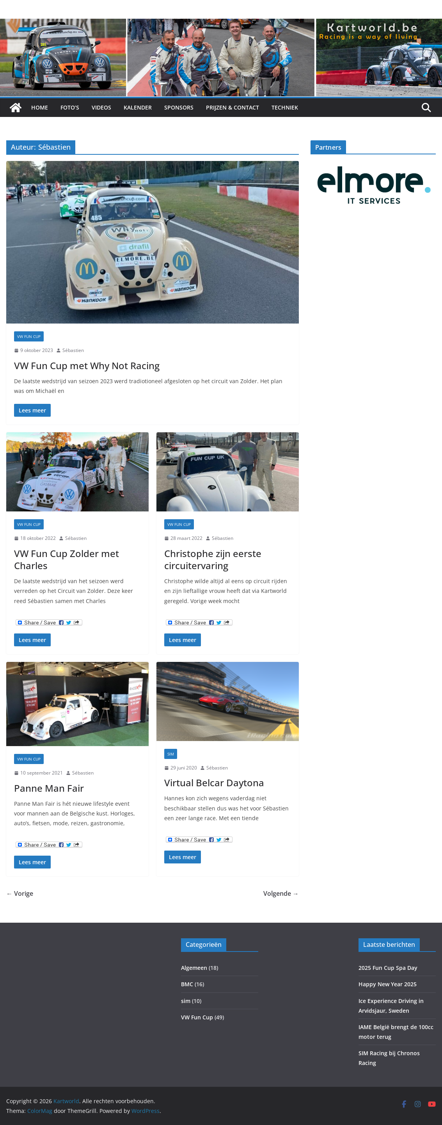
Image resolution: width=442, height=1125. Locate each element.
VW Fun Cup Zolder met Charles (66, 559)
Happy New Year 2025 (388, 984)
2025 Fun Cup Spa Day (388, 967)
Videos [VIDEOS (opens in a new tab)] (101, 107)
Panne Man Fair (49, 788)
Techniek (285, 107)
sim (170, 754)
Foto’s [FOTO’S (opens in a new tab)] (69, 107)
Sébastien (73, 350)
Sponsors (178, 107)
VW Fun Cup (29, 336)
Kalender (138, 107)
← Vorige (19, 893)
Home (39, 107)
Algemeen (194, 967)
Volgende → (281, 893)
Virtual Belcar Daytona (214, 782)
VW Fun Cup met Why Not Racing (87, 365)
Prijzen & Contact (232, 107)
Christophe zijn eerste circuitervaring (212, 559)
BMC (187, 984)
